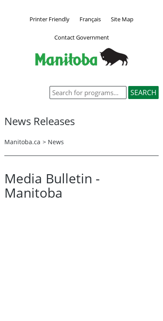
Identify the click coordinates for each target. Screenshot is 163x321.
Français (90, 19)
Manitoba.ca (22, 142)
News (56, 142)
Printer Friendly (50, 19)
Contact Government (81, 37)
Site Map (122, 19)
